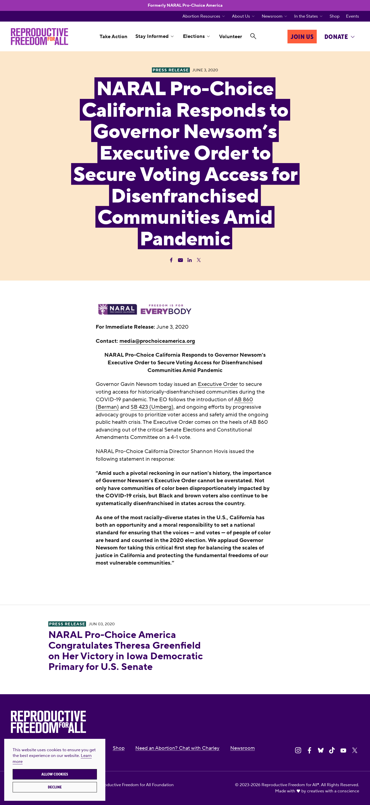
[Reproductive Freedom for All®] (39, 36)
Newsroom (272, 16)
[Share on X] (354, 750)
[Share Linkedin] (189, 260)
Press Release (67, 624)
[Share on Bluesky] (320, 750)
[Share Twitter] (199, 260)
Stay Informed (152, 36)
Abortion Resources (201, 16)
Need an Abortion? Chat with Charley (177, 748)
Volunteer (230, 36)
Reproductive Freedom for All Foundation (134, 785)
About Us (241, 16)
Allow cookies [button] (54, 774)
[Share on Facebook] (309, 750)
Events (352, 16)
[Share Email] (180, 260)
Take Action (113, 36)
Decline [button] (55, 787)
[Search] (253, 36)
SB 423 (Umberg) (152, 406)
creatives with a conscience (333, 791)
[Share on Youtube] (343, 750)
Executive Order (218, 384)
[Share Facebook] (171, 260)
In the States (306, 16)
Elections (194, 36)
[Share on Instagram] (298, 750)
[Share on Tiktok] (332, 750)
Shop (335, 16)
